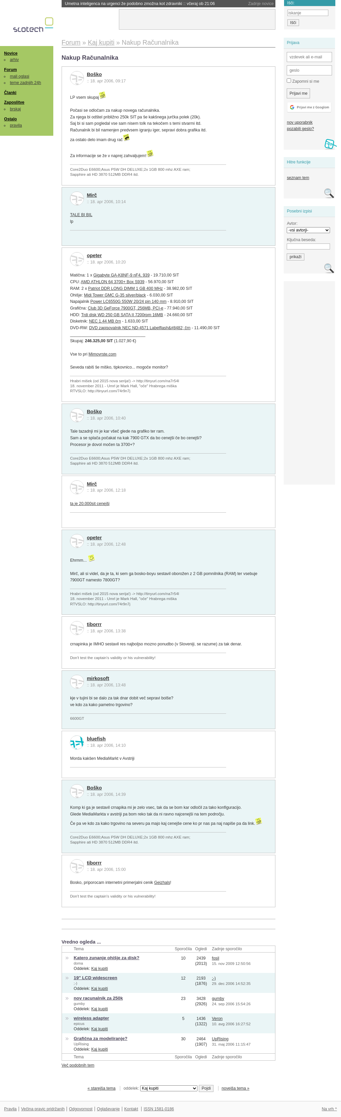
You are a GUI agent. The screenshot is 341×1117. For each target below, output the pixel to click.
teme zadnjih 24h (25, 82)
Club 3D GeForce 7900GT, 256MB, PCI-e (126, 308)
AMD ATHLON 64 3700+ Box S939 (113, 282)
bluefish (96, 738)
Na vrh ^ (329, 1109)
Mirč (92, 195)
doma (78, 963)
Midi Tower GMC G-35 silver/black (115, 295)
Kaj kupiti (99, 968)
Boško (94, 74)
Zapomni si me (303, 81)
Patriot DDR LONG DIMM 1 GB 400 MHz (125, 288)
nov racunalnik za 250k (98, 998)
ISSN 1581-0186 (159, 1109)
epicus (79, 1024)
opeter (94, 255)
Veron (217, 1018)
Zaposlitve (14, 102)
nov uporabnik (299, 122)
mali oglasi (19, 76)
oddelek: (160, 1088)
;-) (75, 983)
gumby (79, 1004)
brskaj (15, 109)
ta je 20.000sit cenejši (89, 503)
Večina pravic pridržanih (43, 1109)
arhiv (14, 59)
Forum (10, 69)
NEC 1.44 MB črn (105, 321)
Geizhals (162, 882)
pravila (16, 125)
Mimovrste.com (102, 354)
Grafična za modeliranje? (100, 1038)
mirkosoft (98, 678)
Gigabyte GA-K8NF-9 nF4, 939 (121, 275)
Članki (10, 92)
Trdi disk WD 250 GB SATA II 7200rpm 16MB (122, 315)
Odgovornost (81, 1109)
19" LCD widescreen (95, 977)
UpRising (81, 1044)
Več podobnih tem (78, 1065)
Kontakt (131, 1109)
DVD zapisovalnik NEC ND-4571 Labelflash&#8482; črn (139, 328)
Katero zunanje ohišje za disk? (106, 957)
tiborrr (94, 624)
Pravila (10, 1109)
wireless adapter (91, 1018)
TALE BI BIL (81, 214)
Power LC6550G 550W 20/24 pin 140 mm (128, 301)
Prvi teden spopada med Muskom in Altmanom (123, 3)
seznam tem (298, 177)
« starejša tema (102, 1088)
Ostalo (10, 119)
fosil (215, 958)
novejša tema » (235, 1088)
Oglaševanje (108, 1109)
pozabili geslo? (300, 128)
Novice (10, 53)
